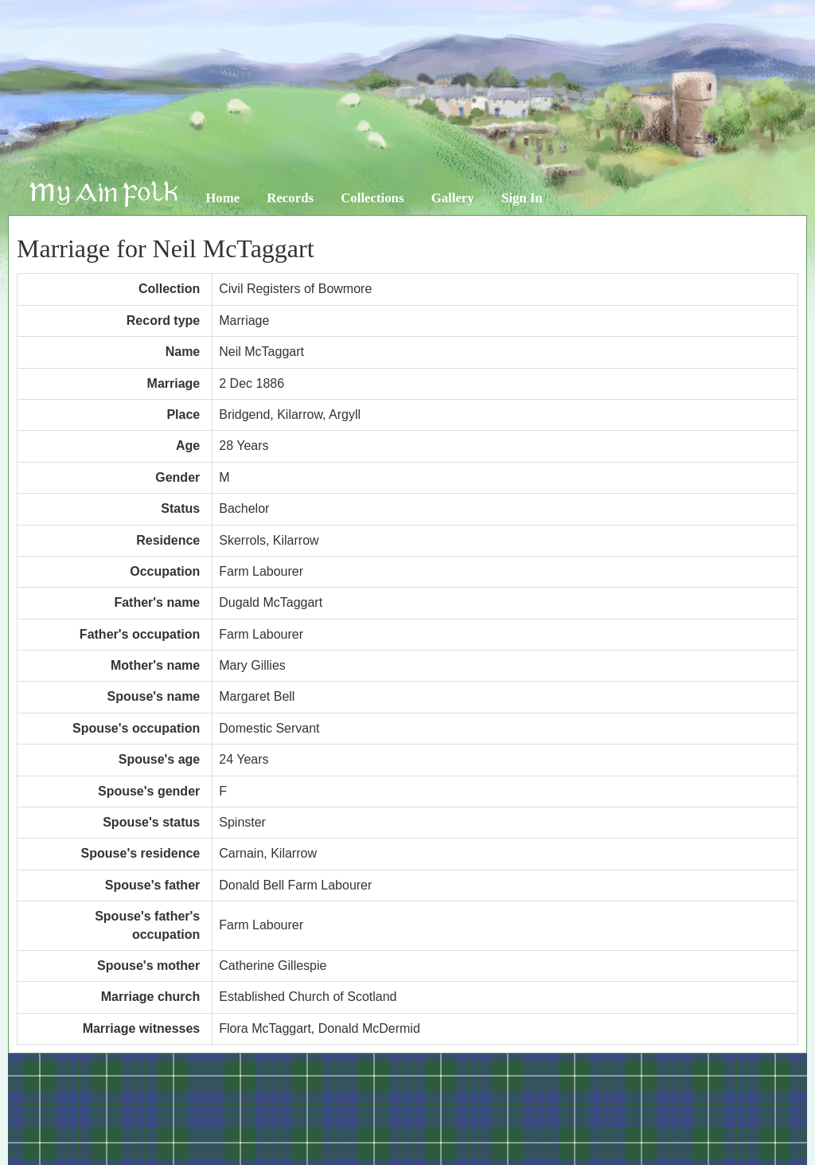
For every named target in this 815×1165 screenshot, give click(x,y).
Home (222, 197)
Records (290, 197)
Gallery (452, 197)
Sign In (522, 197)
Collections (372, 197)
